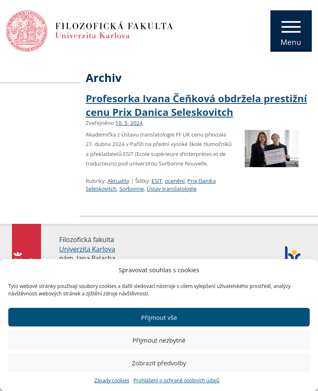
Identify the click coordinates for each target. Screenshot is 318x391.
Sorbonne (131, 188)
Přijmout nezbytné (159, 340)
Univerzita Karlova (87, 249)
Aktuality (119, 181)
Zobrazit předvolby (159, 363)
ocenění (175, 181)
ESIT (157, 181)
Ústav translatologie (171, 188)
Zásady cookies (111, 380)
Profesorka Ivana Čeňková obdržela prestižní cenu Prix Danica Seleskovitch (196, 105)
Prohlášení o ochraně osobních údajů (176, 380)
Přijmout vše (159, 317)
